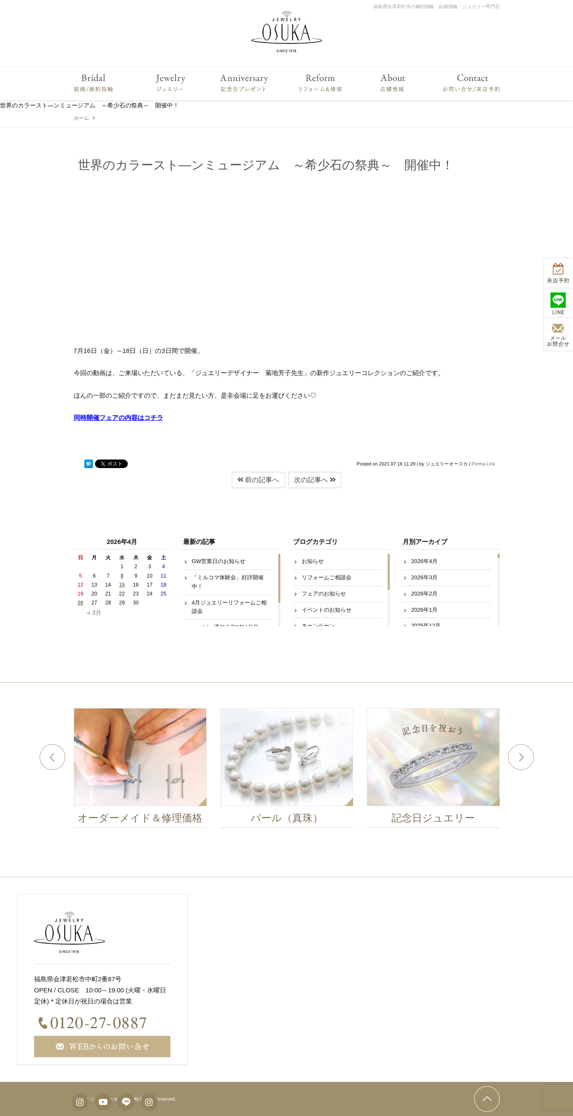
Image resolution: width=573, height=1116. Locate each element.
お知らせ (313, 561)
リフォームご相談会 (326, 577)
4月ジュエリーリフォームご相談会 (229, 607)
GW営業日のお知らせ (218, 561)
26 (80, 603)
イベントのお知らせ (326, 610)
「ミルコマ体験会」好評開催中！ (228, 582)
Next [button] (521, 757)
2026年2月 (424, 593)
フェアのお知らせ (324, 593)
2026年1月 (424, 610)
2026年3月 (424, 577)
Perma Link (483, 463)
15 (122, 585)
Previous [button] (52, 757)
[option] (145, 770)
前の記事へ (258, 479)
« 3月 (94, 612)
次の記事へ (315, 479)
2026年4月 (424, 561)
